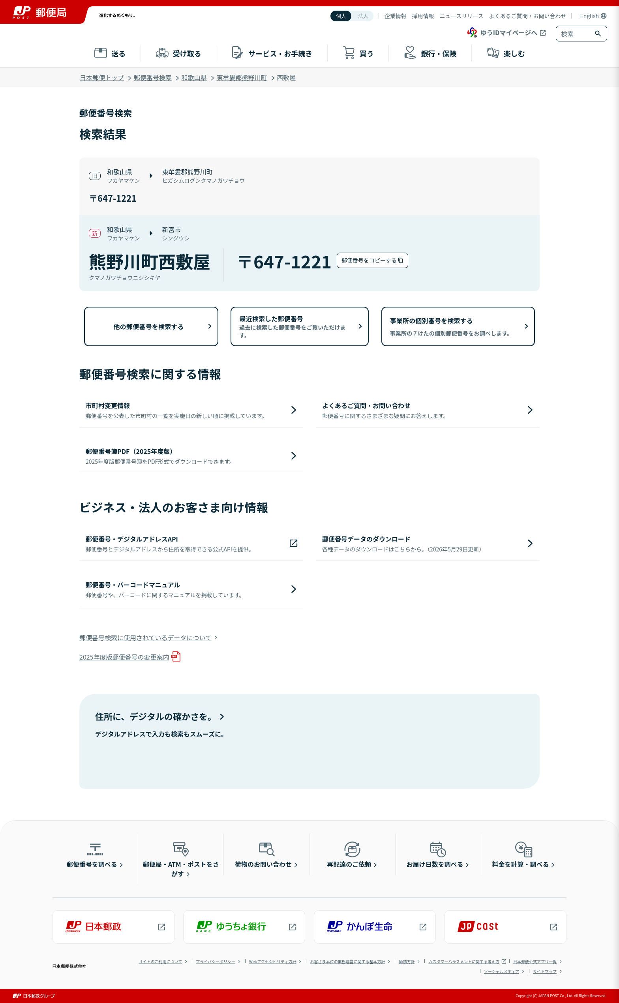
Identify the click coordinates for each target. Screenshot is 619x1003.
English (589, 16)
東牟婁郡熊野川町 (241, 77)
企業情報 (396, 16)
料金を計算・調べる (520, 854)
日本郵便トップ (102, 77)
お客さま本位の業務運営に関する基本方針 (347, 961)
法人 (363, 16)
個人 (341, 16)
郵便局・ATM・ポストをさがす (181, 859)
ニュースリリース (462, 16)
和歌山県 (194, 77)
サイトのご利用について (160, 961)
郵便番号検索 (153, 77)
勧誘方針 (407, 961)
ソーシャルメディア (501, 971)
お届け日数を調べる (434, 854)
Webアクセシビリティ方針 (272, 961)
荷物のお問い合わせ (263, 854)
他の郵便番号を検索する (149, 326)
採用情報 (423, 16)
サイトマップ (545, 971)
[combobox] (573, 33)
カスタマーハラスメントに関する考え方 (463, 961)
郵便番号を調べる (92, 854)
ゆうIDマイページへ (501, 32)
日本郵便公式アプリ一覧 (535, 961)
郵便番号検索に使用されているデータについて (145, 637)
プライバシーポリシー (215, 961)
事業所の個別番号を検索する (451, 326)
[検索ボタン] (599, 33)
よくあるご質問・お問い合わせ (527, 16)
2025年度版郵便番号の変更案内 (124, 657)
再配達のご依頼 (349, 854)
